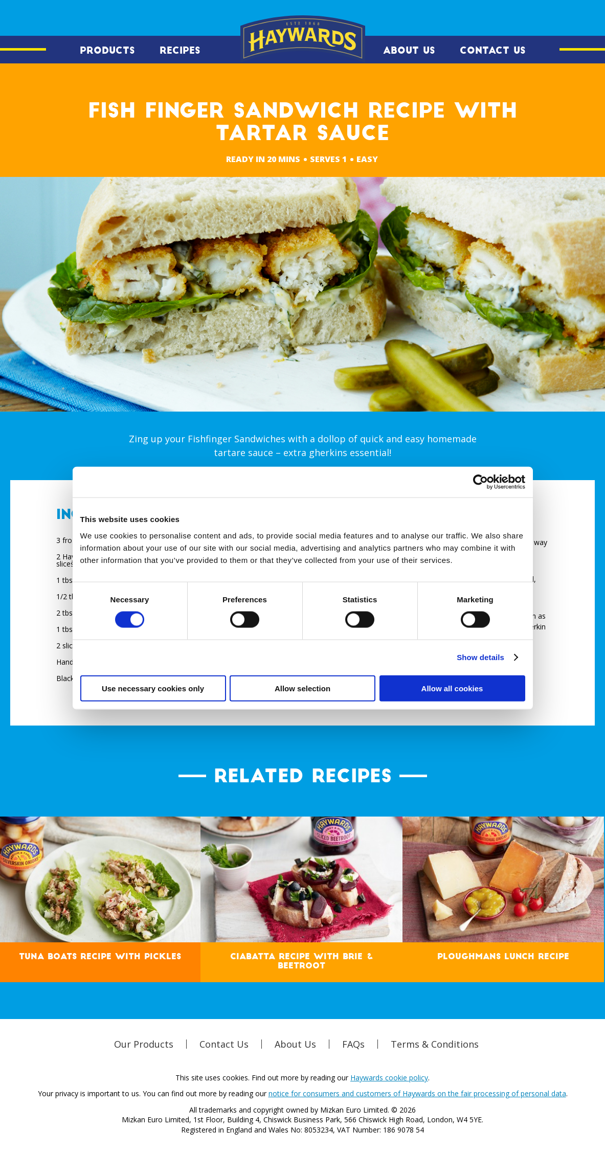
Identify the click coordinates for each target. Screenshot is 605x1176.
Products (107, 50)
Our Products (143, 1044)
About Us (409, 50)
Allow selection (302, 688)
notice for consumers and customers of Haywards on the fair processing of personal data (417, 1093)
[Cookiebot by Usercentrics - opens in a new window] (480, 482)
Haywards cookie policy (389, 1077)
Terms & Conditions (435, 1044)
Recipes (180, 50)
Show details (480, 657)
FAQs (353, 1044)
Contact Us (493, 50)
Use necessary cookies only (153, 688)
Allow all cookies (452, 688)
